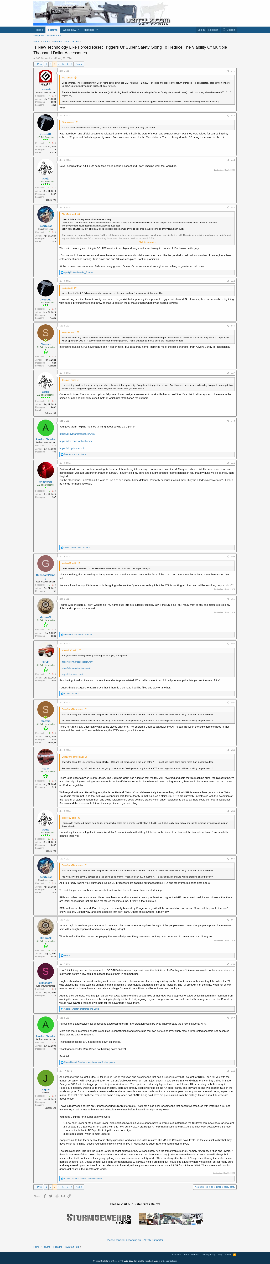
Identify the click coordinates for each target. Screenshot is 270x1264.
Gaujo (45, 178)
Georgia (52, 366)
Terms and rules (191, 1254)
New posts (38, 35)
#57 (233, 920)
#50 (233, 556)
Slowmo (46, 344)
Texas (53, 105)
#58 (233, 964)
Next (78, 64)
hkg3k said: (67, 77)
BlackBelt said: (69, 214)
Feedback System (152, 1261)
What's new (69, 29)
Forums (53, 29)
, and (81, 1009)
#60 (233, 1071)
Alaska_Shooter (45, 439)
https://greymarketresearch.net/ (77, 433)
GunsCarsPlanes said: (73, 709)
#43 (233, 160)
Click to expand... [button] (147, 242)
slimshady (45, 982)
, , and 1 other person (89, 1062)
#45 (233, 281)
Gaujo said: (67, 288)
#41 (233, 71)
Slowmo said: (68, 122)
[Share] (228, 71)
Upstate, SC (50, 1108)
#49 (233, 463)
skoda (45, 662)
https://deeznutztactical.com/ (75, 441)
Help (220, 1254)
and (78, 272)
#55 (233, 811)
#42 (233, 115)
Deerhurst (45, 225)
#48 (233, 421)
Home (39, 29)
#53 (233, 702)
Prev (39, 64)
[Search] (229, 30)
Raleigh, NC (50, 200)
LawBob (45, 89)
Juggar (45, 1089)
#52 (233, 643)
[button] (78, 30)
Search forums (54, 35)
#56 (233, 859)
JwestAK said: (69, 332)
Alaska (53, 152)
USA (53, 241)
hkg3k (45, 768)
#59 (233, 1018)
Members (89, 29)
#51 (233, 599)
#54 (233, 750)
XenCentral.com (170, 1261)
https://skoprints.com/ (71, 448)
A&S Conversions (45, 58)
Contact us (175, 1254)
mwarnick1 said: (70, 650)
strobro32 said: (69, 563)
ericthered (45, 481)
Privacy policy (208, 1254)
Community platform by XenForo (118, 1261)
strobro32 (45, 617)
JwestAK (45, 134)
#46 (233, 326)
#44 (233, 207)
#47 (233, 373)
